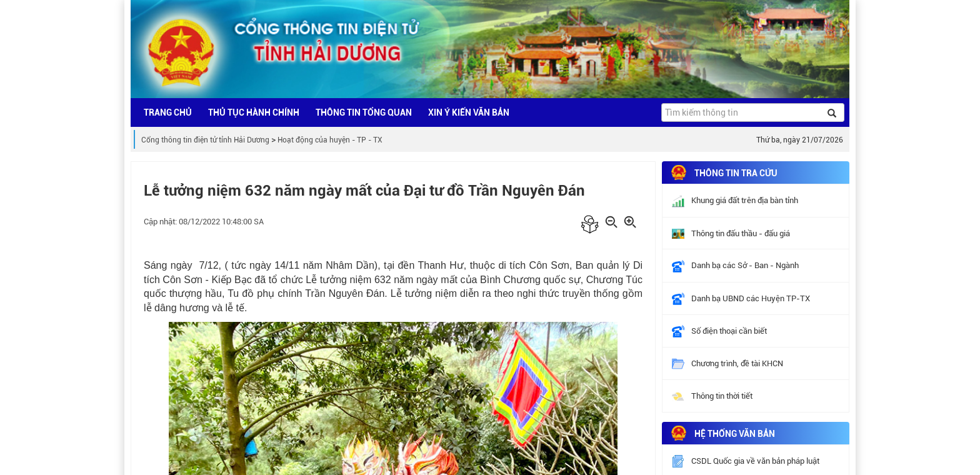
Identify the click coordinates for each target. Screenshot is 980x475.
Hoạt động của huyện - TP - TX (330, 140)
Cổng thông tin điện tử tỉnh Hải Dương (205, 140)
